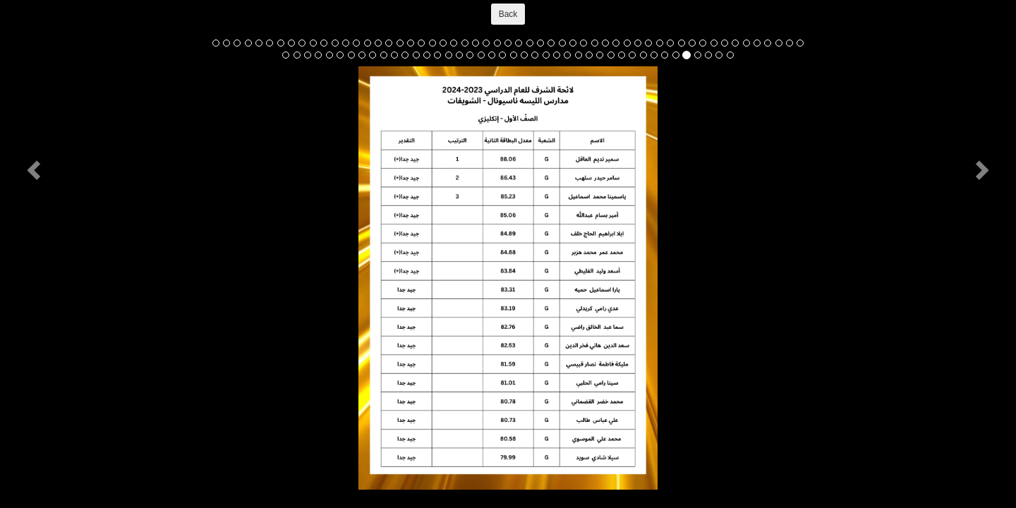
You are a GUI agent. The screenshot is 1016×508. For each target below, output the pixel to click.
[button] (36, 169)
